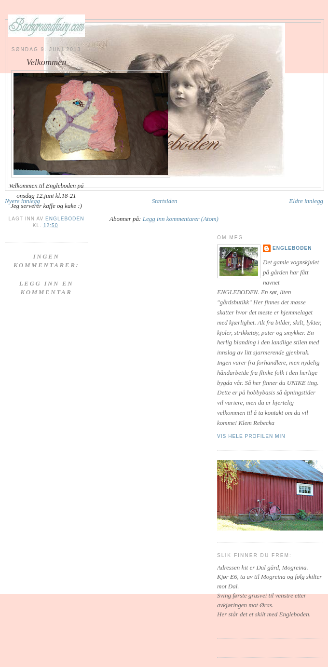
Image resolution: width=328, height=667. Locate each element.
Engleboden (292, 248)
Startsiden (165, 200)
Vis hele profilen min (251, 436)
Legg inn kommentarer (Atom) (181, 218)
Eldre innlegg (306, 200)
